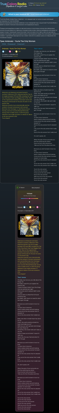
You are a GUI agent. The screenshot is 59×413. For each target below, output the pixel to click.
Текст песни (22, 277)
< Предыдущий (11, 44)
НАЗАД (4, 44)
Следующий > (21, 44)
